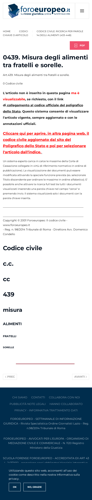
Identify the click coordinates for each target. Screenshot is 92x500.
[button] (82, 11)
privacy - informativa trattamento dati (46, 410)
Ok (15, 486)
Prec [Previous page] (10, 376)
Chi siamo (19, 397)
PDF (79, 45)
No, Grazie (34, 486)
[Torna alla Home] (39, 11)
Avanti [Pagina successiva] (80, 376)
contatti (38, 397)
